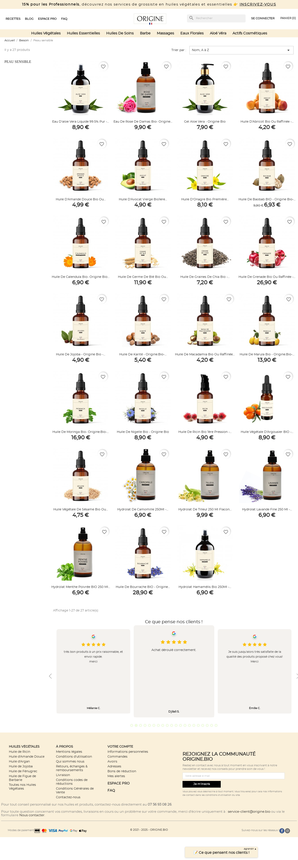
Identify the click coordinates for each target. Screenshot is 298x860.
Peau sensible (17, 62)
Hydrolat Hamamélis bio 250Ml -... (205, 587)
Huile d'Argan (19, 761)
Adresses (114, 766)
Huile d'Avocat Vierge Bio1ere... (143, 199)
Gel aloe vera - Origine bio (205, 121)
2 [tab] (136, 725)
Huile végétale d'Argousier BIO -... (267, 432)
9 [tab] (167, 725)
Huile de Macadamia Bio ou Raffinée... (205, 354)
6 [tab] (154, 725)
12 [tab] (180, 725)
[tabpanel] (174, 671)
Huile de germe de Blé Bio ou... (143, 277)
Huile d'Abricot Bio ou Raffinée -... (267, 121)
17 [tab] (202, 725)
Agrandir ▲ (250, 849)
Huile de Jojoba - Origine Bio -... (80, 354)
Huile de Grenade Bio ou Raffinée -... (266, 277)
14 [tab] (189, 725)
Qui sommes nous (70, 761)
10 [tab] (171, 725)
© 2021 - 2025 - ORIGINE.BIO (149, 829)
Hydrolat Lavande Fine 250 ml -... (267, 509)
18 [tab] (207, 725)
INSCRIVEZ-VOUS (258, 4)
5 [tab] (149, 725)
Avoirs (112, 761)
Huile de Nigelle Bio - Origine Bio (143, 432)
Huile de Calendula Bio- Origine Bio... (80, 277)
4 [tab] (145, 725)
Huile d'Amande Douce (26, 756)
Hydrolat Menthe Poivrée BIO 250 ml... (80, 587)
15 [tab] (194, 725)
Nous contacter (31, 815)
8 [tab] (162, 725)
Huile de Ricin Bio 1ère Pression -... (205, 432)
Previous (50, 676)
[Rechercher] (216, 18)
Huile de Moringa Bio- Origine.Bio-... (80, 432)
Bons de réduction (121, 771)
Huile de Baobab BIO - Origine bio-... (267, 199)
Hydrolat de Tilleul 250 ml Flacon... (205, 509)
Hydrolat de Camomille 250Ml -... (142, 509)
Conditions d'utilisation (74, 756)
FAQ (111, 790)
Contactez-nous (68, 797)
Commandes (117, 756)
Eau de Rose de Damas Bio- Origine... (142, 121)
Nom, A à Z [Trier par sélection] (241, 50)
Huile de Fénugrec (23, 771)
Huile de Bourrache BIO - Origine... (143, 587)
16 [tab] (198, 725)
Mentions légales (69, 751)
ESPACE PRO (118, 783)
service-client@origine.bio (249, 811)
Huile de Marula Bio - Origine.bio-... (267, 354)
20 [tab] (216, 725)
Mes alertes (116, 776)
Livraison (63, 775)
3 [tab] (140, 725)
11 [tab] (176, 725)
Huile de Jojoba (21, 766)
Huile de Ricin (19, 751)
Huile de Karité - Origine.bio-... (143, 354)
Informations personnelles (127, 751)
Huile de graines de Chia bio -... (205, 277)
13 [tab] (185, 725)
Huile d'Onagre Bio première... (205, 199)
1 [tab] (131, 725)
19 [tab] (211, 725)
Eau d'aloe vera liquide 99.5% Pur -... (80, 121)
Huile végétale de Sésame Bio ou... (80, 509)
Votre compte (120, 746)
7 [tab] (158, 725)
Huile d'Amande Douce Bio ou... (81, 199)
